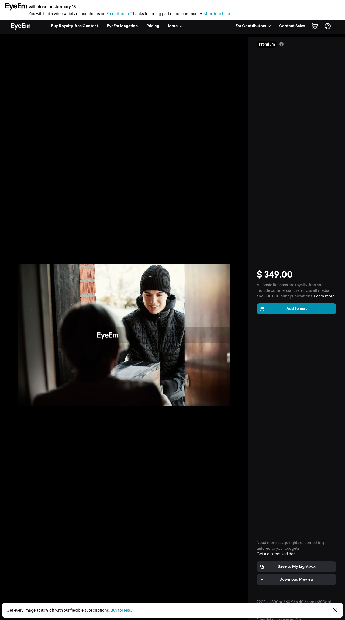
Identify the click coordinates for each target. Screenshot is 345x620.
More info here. (217, 14)
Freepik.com (117, 14)
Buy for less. (121, 610)
